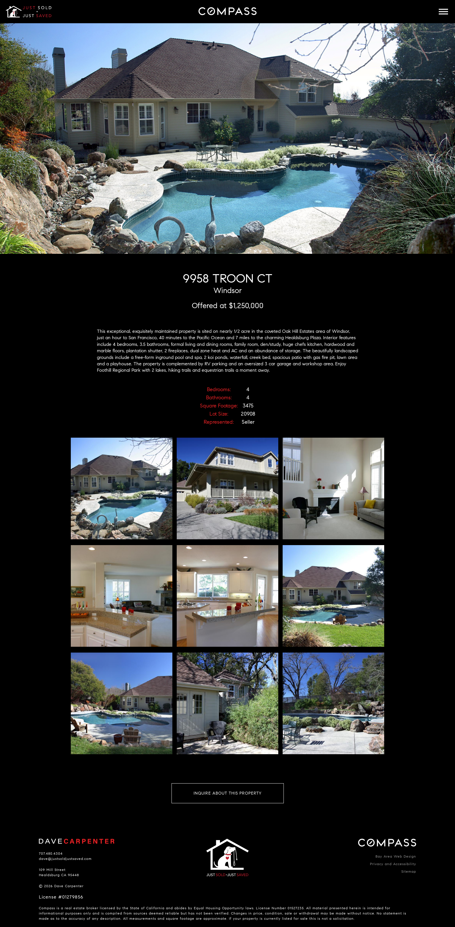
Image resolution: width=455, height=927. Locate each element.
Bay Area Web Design (395, 856)
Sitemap (408, 871)
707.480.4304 (51, 853)
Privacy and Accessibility (393, 864)
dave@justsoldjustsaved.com (65, 858)
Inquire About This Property (228, 793)
